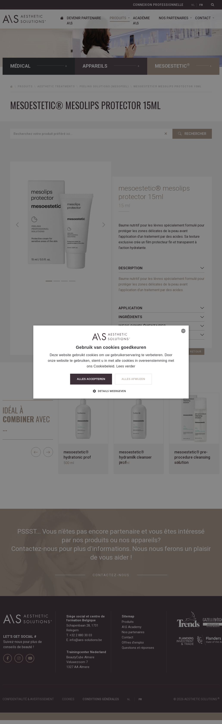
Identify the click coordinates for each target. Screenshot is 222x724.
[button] (111, 391)
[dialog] (111, 362)
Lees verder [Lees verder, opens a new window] (125, 366)
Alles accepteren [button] (91, 379)
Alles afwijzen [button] (133, 379)
